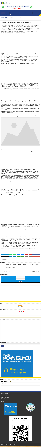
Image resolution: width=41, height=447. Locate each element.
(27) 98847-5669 (3, 398)
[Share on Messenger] (20, 254)
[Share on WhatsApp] (12, 254)
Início (1, 19)
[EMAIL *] (20, 279)
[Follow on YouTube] (23, 311)
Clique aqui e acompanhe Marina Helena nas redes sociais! (10, 149)
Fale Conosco (35, 12)
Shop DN (12, 14)
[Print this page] (36, 256)
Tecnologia (22, 12)
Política (2, 12)
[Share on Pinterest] (28, 254)
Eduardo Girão (11, 171)
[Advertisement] (20, 40)
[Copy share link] (28, 256)
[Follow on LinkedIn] (25, 311)
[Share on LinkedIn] (12, 256)
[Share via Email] (20, 256)
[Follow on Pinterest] (15, 311)
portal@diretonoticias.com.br (5, 397)
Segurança (16, 12)
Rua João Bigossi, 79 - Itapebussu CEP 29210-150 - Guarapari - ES (6, 395)
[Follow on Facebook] (17, 311)
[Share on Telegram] (5, 254)
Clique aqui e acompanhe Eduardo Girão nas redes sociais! (10, 192)
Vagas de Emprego (28, 12)
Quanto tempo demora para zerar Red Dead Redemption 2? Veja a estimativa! (34, 272)
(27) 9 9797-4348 (3, 399)
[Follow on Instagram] (19, 311)
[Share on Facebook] (36, 254)
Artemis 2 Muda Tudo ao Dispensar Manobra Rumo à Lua (15, 17)
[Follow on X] (21, 311)
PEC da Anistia (18, 53)
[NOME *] (20, 277)
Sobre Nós (7, 14)
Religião (7, 12)
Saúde (11, 12)
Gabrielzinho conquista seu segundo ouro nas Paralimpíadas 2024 (6, 272)
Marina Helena (3, 84)
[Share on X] (5, 256)
